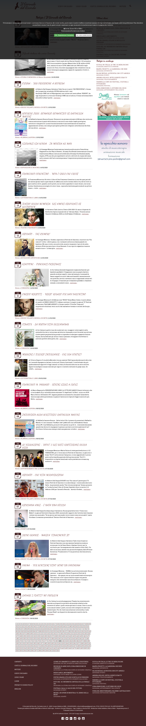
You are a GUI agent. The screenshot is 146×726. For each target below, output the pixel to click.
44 (58, 626)
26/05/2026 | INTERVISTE (104, 71)
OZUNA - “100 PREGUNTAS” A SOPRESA (43, 83)
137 (52, 636)
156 (45, 638)
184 (70, 641)
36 (34, 626)
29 (89, 624)
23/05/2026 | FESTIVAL (103, 85)
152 (31, 638)
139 (59, 636)
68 (55, 629)
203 (63, 643)
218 (42, 646)
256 (32, 651)
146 (84, 636)
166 (80, 638)
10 (36, 624)
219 (45, 646)
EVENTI (24, 529)
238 (39, 648)
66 (49, 629)
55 (17, 629)
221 (52, 646)
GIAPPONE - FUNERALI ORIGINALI (41, 264)
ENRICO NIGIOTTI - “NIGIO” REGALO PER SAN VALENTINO (54, 294)
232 (17, 648)
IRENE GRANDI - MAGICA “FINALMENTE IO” (46, 535)
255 (28, 651)
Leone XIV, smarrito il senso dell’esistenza (73, 662)
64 (43, 629)
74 (73, 629)
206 (74, 643)
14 (46, 624)
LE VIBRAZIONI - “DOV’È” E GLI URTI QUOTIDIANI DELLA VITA (54, 446)
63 (40, 629)
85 (31, 631)
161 (63, 638)
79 (88, 629)
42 (52, 626)
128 (21, 636)
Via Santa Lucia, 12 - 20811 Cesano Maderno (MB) (51, 706)
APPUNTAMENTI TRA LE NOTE (32, 469)
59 (28, 629)
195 (34, 643)
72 (66, 629)
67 (52, 629)
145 (81, 636)
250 (85, 648)
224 (63, 646)
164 (73, 638)
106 (20, 634)
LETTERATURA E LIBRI (29, 198)
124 (82, 634)
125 (85, 634)
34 (28, 626)
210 (89, 643)
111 (38, 634)
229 (82, 646)
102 (82, 631)
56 (19, 629)
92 (51, 631)
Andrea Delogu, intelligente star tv (111, 77)
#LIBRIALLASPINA (28, 137)
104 (89, 631)
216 (34, 646)
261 (51, 651)
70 (61, 629)
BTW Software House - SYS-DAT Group (67, 713)
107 (24, 634)
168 (87, 638)
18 (57, 624)
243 (58, 648)
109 (31, 634)
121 (71, 634)
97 (66, 631)
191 (20, 643)
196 (38, 643)
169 (17, 641)
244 (62, 648)
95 (60, 631)
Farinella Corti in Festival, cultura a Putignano (111, 681)
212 (20, 646)
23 (72, 624)
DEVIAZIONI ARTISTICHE (30, 258)
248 (77, 648)
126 (89, 634)
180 (57, 641)
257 (36, 651)
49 (73, 626)
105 (17, 634)
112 (41, 634)
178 (49, 641)
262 (54, 651)
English (18, 689)
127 (17, 636)
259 (43, 651)
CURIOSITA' (25, 288)
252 (17, 651)
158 (52, 638)
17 (55, 624)
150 (24, 638)
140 (63, 636)
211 (17, 646)
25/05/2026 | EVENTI (102, 75)
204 (67, 643)
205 (70, 643)
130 (28, 636)
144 (77, 636)
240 (47, 648)
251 (89, 648)
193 (27, 643)
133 (38, 636)
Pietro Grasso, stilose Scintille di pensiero (73, 678)
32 (22, 626)
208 (82, 643)
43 (55, 626)
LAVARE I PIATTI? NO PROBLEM (40, 595)
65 (46, 629)
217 (38, 646)
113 (44, 634)
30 (17, 626)
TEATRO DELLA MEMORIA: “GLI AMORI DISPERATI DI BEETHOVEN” (51, 205)
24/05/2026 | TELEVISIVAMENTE (106, 79)
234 (24, 648)
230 (86, 646)
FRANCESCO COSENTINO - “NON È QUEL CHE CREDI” (50, 173)
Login (17, 681)
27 (84, 624)
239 (43, 648)
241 (51, 648)
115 (51, 634)
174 (35, 641)
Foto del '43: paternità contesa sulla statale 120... (73, 683)
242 (54, 648)
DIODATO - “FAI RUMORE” (36, 233)
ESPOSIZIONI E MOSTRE (30, 167)
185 (74, 641)
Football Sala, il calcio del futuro (73, 689)
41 (49, 626)
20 (63, 624)
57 (22, 629)
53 (85, 626)
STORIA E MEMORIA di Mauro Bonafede (36, 77)
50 (76, 626)
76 (79, 629)
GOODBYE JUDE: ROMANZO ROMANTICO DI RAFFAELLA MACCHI (52, 115)
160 (59, 638)
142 (70, 636)
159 (56, 638)
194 (31, 643)
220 (49, 646)
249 (81, 648)
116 (54, 634)
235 (28, 648)
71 (63, 629)
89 (43, 631)
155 (42, 638)
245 (66, 648)
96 (63, 631)
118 (61, 634)
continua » (50, 72)
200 (52, 643)
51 (79, 626)
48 (70, 626)
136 (49, 636)
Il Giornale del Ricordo (29, 706)
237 (36, 648)
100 (75, 631)
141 (66, 636)
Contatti (18, 662)
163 (70, 638)
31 (19, 626)
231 (89, 646)
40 (46, 626)
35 (31, 626)
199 (49, 643)
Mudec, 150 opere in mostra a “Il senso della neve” (73, 694)
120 (68, 634)
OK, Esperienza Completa (64, 35)
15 (49, 624)
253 (21, 651)
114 (48, 634)
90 (46, 631)
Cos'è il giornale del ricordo (26, 665)
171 (24, 641)
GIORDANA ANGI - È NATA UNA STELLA (44, 505)
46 (64, 626)
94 (57, 631)
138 (56, 636)
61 (34, 629)
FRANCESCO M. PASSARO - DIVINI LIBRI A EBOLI (50, 384)
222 (56, 646)
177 (46, 641)
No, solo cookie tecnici (83, 35)
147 (88, 636)
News (17, 77)
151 (28, 638)
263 (58, 651)
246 (70, 648)
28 (87, 624)
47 (67, 626)
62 (37, 629)
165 (77, 638)
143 (73, 636)
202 (59, 643)
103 (86, 631)
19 (60, 624)
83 (25, 631)
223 (59, 646)
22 (69, 624)
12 (41, 624)
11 (38, 624)
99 (72, 631)
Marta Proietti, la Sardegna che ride (111, 69)
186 (78, 641)
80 (17, 631)
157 (49, 638)
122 (75, 634)
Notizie (18, 669)
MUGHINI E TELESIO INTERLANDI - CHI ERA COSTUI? (52, 354)
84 (28, 631)
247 (73, 648)
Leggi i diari (19, 677)
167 (84, 638)
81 (19, 631)
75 (76, 629)
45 (61, 626)
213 (24, 646)
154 (38, 638)
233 (21, 648)
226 (71, 646)
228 (78, 646)
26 (81, 624)
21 (66, 624)
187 (81, 641)
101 (79, 631)
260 (47, 651)
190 (17, 643)
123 (78, 634)
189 (88, 641)
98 (69, 631)
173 (31, 641)
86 (34, 631)
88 (40, 631)
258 (39, 651)
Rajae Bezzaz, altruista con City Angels (113, 73)
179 (53, 641)
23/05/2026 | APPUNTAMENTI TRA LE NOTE (110, 90)
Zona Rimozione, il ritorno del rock (111, 88)
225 (67, 646)
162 (66, 638)
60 (31, 629)
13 (44, 624)
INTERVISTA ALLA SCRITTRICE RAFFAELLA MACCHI (51, 414)
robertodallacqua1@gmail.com (86, 706)
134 (41, 636)
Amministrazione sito (86, 713)
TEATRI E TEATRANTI (29, 228)
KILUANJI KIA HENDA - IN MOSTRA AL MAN (47, 143)
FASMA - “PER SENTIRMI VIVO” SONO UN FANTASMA (51, 565)
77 (82, 629)
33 (25, 626)
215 (31, 646)
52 (82, 626)
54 (88, 626)
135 (45, 636)
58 (25, 629)
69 (58, 629)
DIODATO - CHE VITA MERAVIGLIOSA (42, 474)
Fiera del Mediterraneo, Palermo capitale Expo (111, 692)
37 (37, 626)
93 (54, 631)
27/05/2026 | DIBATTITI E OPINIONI (107, 66)
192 (24, 643)
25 (78, 624)
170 (20, 641)
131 (31, 636)
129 (24, 636)
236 (32, 648)
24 (75, 624)
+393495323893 (71, 706)
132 (34, 636)
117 (58, 634)
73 (69, 629)
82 (22, 631)
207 (78, 643)
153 (35, 638)
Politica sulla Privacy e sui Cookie (73, 31)
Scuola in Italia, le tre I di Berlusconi (112, 65)
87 (37, 631)
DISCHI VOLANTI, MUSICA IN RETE (34, 107)
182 (63, 641)
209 (85, 643)
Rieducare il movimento (73, 673)
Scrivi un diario (21, 673)
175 (38, 641)
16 (52, 624)
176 (42, 641)
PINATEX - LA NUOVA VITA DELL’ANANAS (45, 324)
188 (85, 641)
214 (27, 646)
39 (43, 626)
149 (21, 638)
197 (41, 643)
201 (56, 643)
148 (17, 638)
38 (40, 626)
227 (74, 646)
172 (28, 641)
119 (64, 634)
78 (85, 629)
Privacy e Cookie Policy (24, 685)
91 (49, 631)
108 (28, 634)
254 (24, 651)
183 (67, 641)
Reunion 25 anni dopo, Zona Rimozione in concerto (73, 668)
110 (35, 634)
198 (45, 643)
